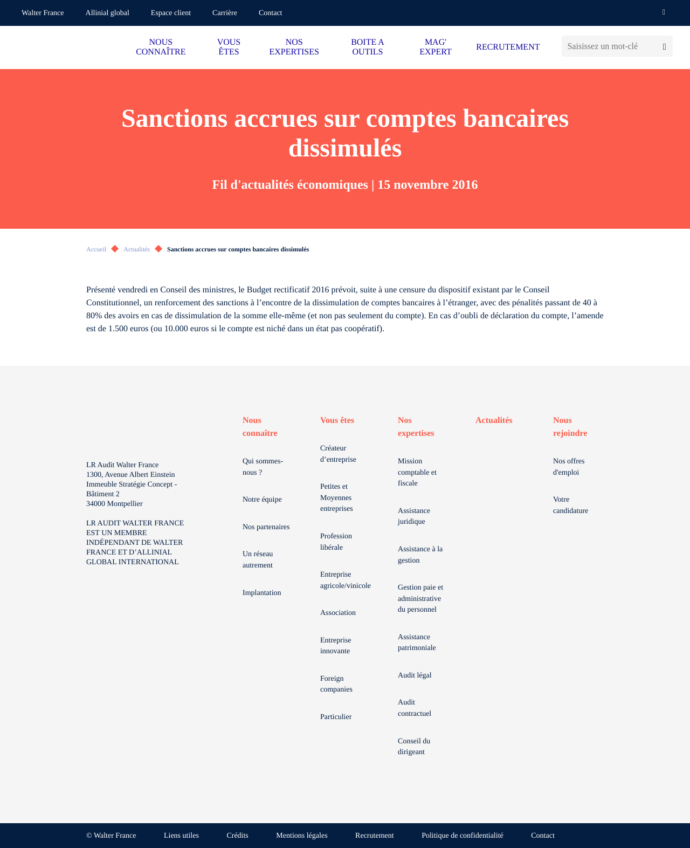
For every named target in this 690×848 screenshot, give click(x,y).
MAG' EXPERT (435, 47)
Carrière (224, 13)
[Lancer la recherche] (664, 46)
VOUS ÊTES (229, 47)
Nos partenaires (266, 527)
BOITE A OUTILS (367, 47)
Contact (270, 13)
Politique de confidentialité (462, 836)
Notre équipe (262, 500)
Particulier (335, 717)
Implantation (262, 593)
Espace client (171, 13)
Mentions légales (301, 836)
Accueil (96, 249)
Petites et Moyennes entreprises (336, 498)
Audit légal (415, 676)
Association (338, 613)
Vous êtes (337, 420)
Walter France (43, 13)
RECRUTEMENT (508, 47)
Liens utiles (181, 836)
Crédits (237, 836)
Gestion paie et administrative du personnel (420, 599)
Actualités (136, 249)
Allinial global (107, 13)
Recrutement (374, 836)
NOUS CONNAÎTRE (160, 47)
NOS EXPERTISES (294, 47)
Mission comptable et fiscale (417, 472)
